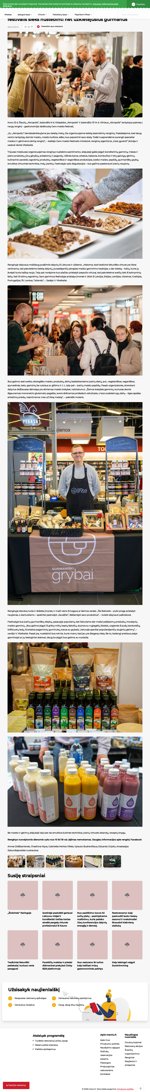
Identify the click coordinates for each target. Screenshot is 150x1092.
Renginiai (129, 1057)
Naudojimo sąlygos (110, 1047)
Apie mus (105, 1039)
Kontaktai (105, 1073)
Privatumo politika (109, 1043)
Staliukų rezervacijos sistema (106, 1055)
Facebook (136, 839)
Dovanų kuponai (133, 1042)
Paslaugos (105, 1062)
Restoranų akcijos (134, 1045)
